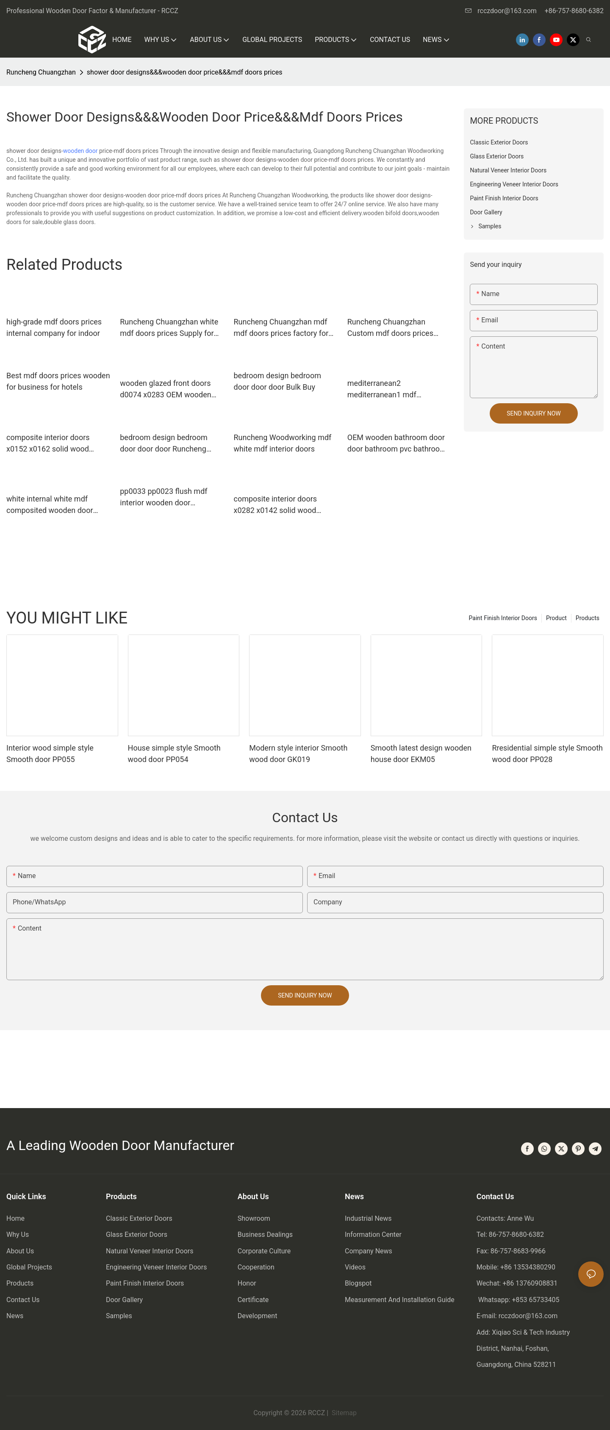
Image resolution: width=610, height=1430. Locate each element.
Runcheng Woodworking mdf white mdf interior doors (283, 443)
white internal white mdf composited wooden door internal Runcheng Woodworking (49, 505)
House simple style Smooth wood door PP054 (174, 753)
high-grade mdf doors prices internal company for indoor (54, 327)
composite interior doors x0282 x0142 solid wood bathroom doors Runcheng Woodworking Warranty (279, 505)
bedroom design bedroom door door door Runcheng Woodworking (163, 443)
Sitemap (343, 1413)
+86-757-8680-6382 (574, 11)
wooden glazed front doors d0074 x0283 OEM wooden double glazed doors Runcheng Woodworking (165, 389)
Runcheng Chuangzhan (41, 72)
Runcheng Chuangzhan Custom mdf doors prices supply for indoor (390, 328)
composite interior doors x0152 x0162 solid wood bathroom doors (48, 443)
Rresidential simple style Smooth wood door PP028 (547, 753)
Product (556, 618)
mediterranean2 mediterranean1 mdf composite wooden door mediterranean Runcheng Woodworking (390, 389)
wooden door (80, 150)
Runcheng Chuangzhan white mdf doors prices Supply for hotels (169, 328)
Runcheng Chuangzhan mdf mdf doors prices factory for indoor (281, 328)
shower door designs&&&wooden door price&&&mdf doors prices (185, 72)
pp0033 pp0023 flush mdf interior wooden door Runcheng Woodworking (163, 497)
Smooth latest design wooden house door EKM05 (421, 753)
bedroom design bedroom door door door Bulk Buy (277, 381)
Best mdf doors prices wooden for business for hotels (58, 381)
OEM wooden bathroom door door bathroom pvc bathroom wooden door (396, 443)
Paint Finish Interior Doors (503, 618)
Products (587, 618)
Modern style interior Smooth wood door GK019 (298, 753)
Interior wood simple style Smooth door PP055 (50, 753)
